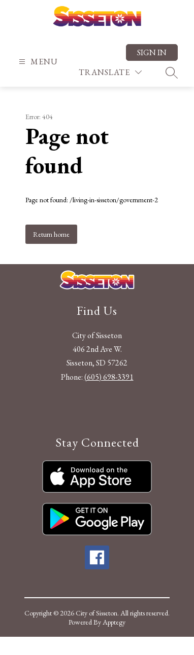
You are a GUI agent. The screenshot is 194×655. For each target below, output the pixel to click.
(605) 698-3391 (109, 377)
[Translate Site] (110, 72)
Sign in (152, 52)
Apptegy (114, 622)
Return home (51, 234)
